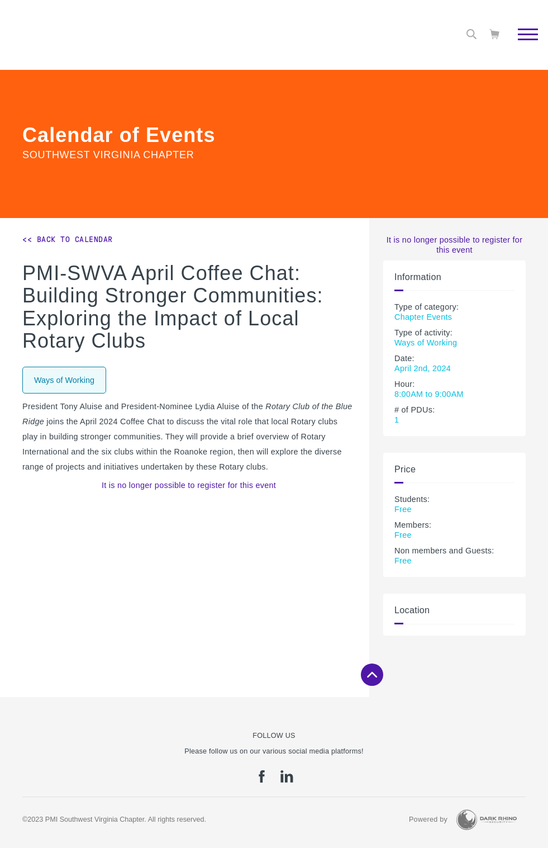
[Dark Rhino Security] (486, 819)
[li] (287, 780)
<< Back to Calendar (67, 239)
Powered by (428, 819)
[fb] (262, 780)
